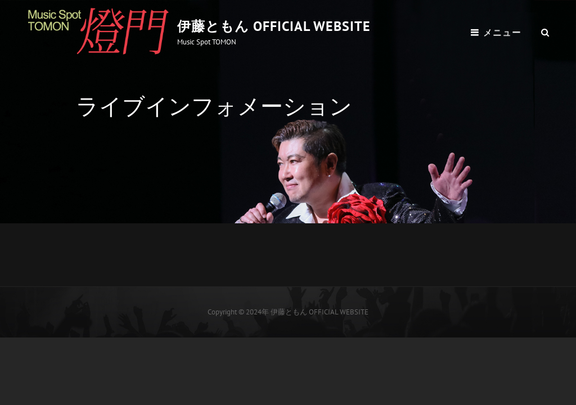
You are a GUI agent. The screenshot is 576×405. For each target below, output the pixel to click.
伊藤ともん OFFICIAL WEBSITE (274, 26)
